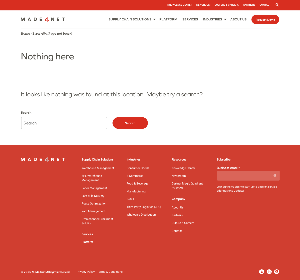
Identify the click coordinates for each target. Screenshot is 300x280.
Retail (130, 199)
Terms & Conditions (109, 272)
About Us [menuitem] (238, 19)
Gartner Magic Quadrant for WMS (187, 186)
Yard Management (93, 211)
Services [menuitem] (190, 19)
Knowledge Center (183, 168)
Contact (177, 231)
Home (25, 33)
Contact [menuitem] (265, 4)
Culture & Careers (183, 223)
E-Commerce (135, 176)
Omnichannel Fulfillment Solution (97, 221)
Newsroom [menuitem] (203, 4)
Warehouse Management (98, 168)
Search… (28, 112)
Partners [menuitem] (249, 4)
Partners (177, 215)
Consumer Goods (138, 168)
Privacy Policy (86, 272)
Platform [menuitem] (168, 19)
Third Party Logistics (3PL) (144, 207)
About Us (178, 207)
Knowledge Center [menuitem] (180, 4)
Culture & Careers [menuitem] (227, 4)
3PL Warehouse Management (92, 178)
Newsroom (179, 176)
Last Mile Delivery (93, 196)
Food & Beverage (138, 183)
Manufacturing (136, 191)
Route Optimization (94, 203)
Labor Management (94, 188)
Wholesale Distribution (141, 214)
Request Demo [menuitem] (265, 19)
